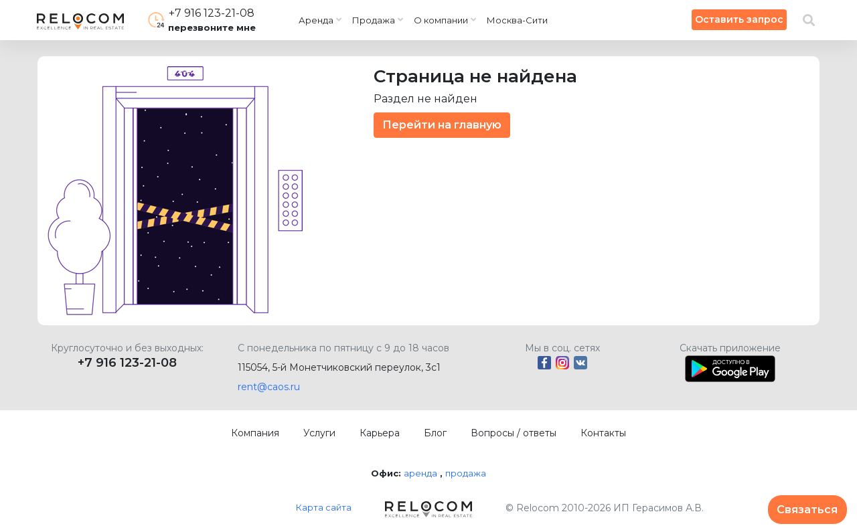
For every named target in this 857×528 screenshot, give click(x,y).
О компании (441, 20)
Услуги (319, 433)
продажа (465, 473)
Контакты (603, 433)
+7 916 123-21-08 (127, 362)
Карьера (380, 433)
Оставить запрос (739, 19)
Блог (435, 433)
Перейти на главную (441, 124)
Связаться (807, 509)
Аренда (316, 20)
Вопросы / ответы (513, 433)
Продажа (373, 20)
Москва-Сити (517, 20)
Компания (255, 433)
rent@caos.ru (269, 387)
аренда (420, 473)
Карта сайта (324, 507)
